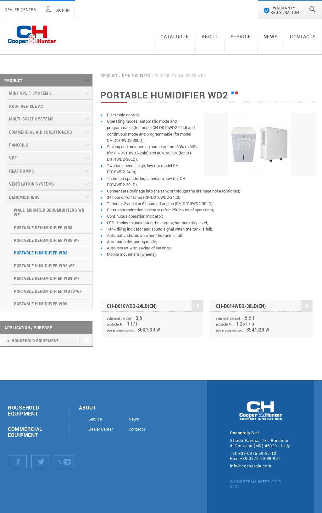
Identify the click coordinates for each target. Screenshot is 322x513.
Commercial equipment (25, 432)
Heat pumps (21, 171)
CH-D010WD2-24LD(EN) (155, 306)
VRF (13, 158)
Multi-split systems (31, 119)
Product (13, 80)
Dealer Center (100, 429)
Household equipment (23, 410)
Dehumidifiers (24, 197)
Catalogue (174, 36)
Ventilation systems (31, 184)
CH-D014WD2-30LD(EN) (264, 306)
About (210, 36)
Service (240, 36)
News (270, 36)
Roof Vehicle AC (26, 106)
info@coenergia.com (250, 466)
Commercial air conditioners (40, 132)
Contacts (303, 36)
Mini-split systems (30, 93)
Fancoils (18, 145)
